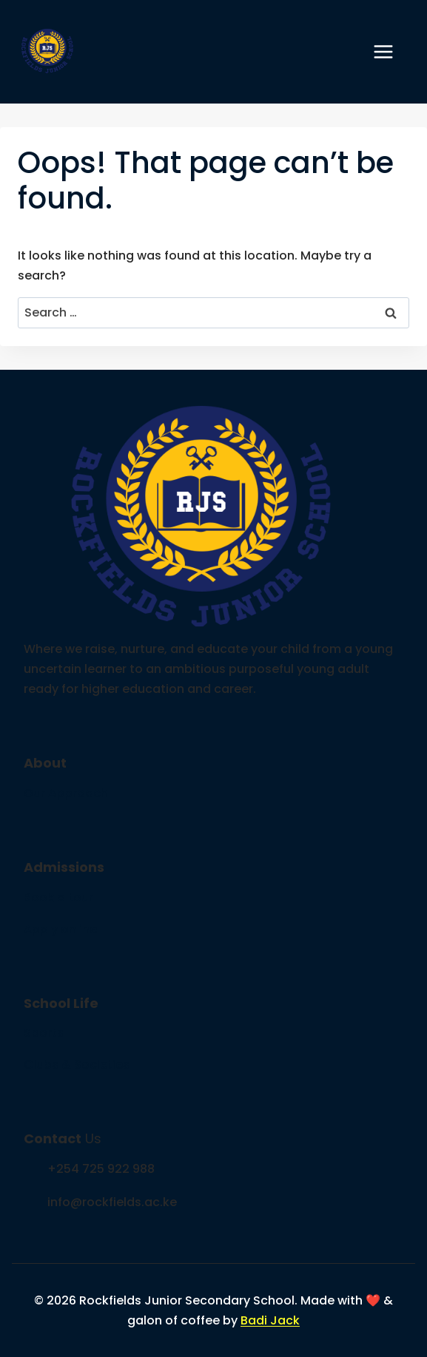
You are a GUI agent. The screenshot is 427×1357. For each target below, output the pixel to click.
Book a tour (58, 897)
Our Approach (66, 793)
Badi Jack (270, 1320)
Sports (44, 1032)
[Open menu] (390, 51)
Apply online (60, 929)
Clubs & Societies (77, 1064)
